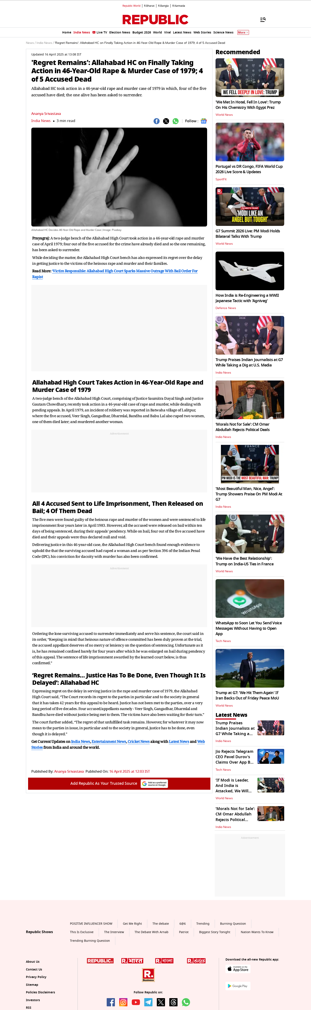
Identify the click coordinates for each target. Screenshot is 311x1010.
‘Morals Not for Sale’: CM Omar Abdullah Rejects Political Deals (243, 427)
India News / (45, 42)
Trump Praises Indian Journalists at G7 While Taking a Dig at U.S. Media (249, 362)
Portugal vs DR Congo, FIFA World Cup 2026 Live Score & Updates (249, 169)
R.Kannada (178, 6)
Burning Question (233, 923)
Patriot (184, 932)
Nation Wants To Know (257, 932)
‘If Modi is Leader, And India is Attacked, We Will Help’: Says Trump (232, 788)
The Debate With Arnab (151, 932)
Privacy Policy (36, 977)
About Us (33, 961)
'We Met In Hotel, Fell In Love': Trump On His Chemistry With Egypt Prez (248, 104)
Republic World (131, 6)
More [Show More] (243, 32)
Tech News (223, 641)
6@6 (182, 923)
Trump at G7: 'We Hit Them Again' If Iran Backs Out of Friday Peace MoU (247, 695)
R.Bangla (163, 6)
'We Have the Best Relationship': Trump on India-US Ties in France (244, 561)
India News (41, 121)
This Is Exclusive (82, 932)
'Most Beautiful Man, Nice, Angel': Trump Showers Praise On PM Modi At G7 (249, 494)
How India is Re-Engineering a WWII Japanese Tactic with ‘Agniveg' (247, 298)
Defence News (226, 308)
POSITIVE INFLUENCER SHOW (91, 923)
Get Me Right (132, 923)
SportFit (221, 179)
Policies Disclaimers (40, 992)
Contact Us (34, 969)
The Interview (114, 932)
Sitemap (32, 985)
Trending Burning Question (90, 941)
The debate (160, 923)
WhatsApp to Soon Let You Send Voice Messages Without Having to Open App (249, 628)
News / (31, 42)
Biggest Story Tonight (214, 932)
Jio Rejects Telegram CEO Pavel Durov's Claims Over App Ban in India (235, 760)
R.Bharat (149, 6)
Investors (33, 1000)
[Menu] (261, 19)
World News (224, 114)
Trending (202, 923)
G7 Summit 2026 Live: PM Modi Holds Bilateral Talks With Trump (248, 233)
